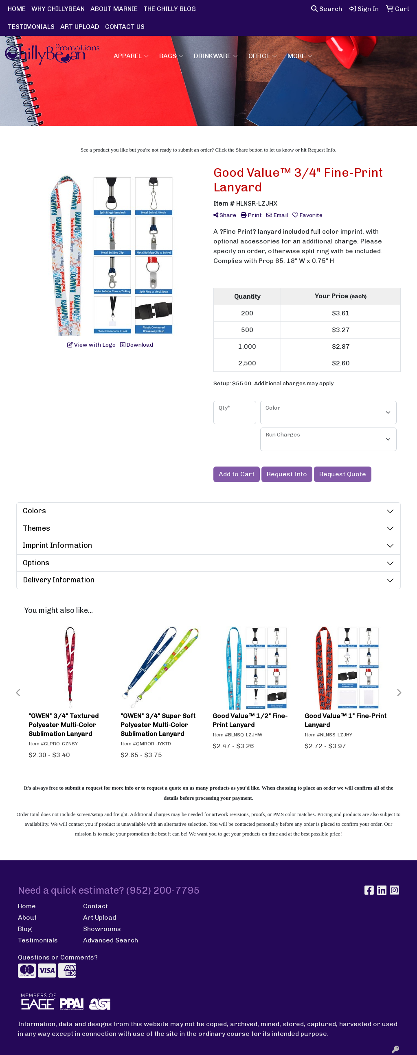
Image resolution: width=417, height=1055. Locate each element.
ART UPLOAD (79, 26)
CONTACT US (125, 26)
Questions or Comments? (58, 957)
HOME (17, 9)
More (300, 56)
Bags (171, 56)
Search (326, 9)
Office (262, 56)
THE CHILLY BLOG (169, 9)
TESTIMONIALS (31, 26)
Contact (95, 906)
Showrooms (102, 929)
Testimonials (38, 940)
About (27, 917)
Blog (25, 929)
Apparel (131, 56)
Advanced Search (110, 940)
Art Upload (99, 917)
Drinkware (216, 56)
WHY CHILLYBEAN (58, 9)
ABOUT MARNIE (114, 9)
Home (27, 906)
